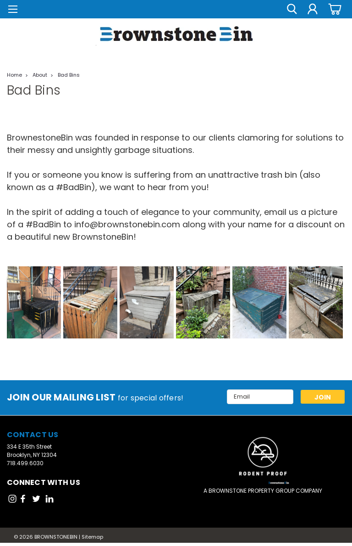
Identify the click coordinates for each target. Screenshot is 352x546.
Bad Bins (69, 75)
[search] (292, 9)
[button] (263, 458)
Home (14, 75)
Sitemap (92, 536)
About (40, 75)
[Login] (312, 9)
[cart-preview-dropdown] (333, 8)
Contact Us (33, 434)
